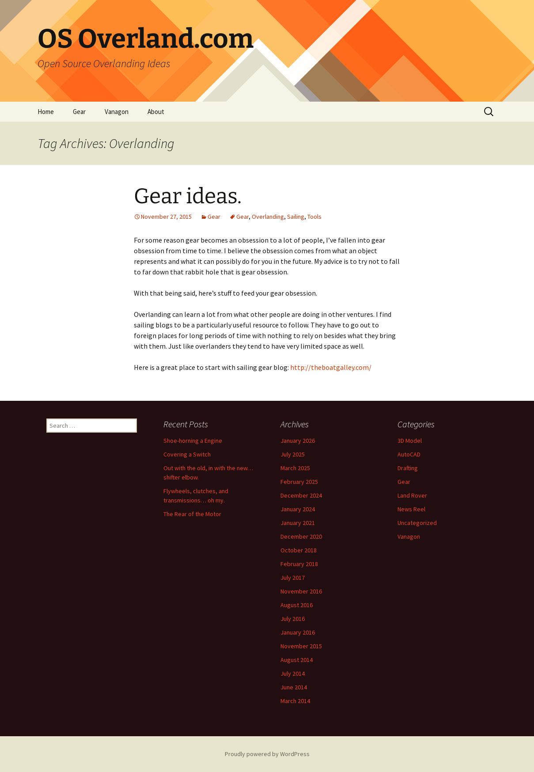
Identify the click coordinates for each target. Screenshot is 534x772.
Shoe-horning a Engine (192, 441)
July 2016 (292, 619)
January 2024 (297, 509)
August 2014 (296, 660)
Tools (314, 217)
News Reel (411, 509)
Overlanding (268, 217)
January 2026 (297, 441)
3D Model (410, 441)
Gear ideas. (188, 196)
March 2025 (295, 468)
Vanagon (117, 111)
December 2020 (301, 536)
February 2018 (299, 564)
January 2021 (297, 523)
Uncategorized (417, 523)
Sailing (295, 217)
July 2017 (292, 578)
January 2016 (297, 632)
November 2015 (301, 646)
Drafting (408, 468)
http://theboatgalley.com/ (330, 367)
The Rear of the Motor (192, 514)
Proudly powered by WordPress (267, 754)
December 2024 (301, 495)
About (156, 111)
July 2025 (292, 454)
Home (46, 111)
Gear (79, 111)
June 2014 (293, 687)
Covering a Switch (187, 454)
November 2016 (301, 591)
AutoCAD (409, 454)
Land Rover (412, 495)
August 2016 (296, 605)
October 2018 (298, 550)
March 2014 (295, 701)
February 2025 (299, 482)
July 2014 (292, 673)
